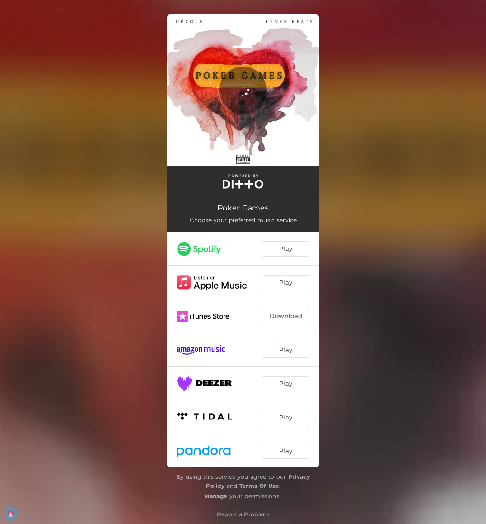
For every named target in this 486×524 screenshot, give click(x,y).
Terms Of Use (259, 485)
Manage (215, 496)
